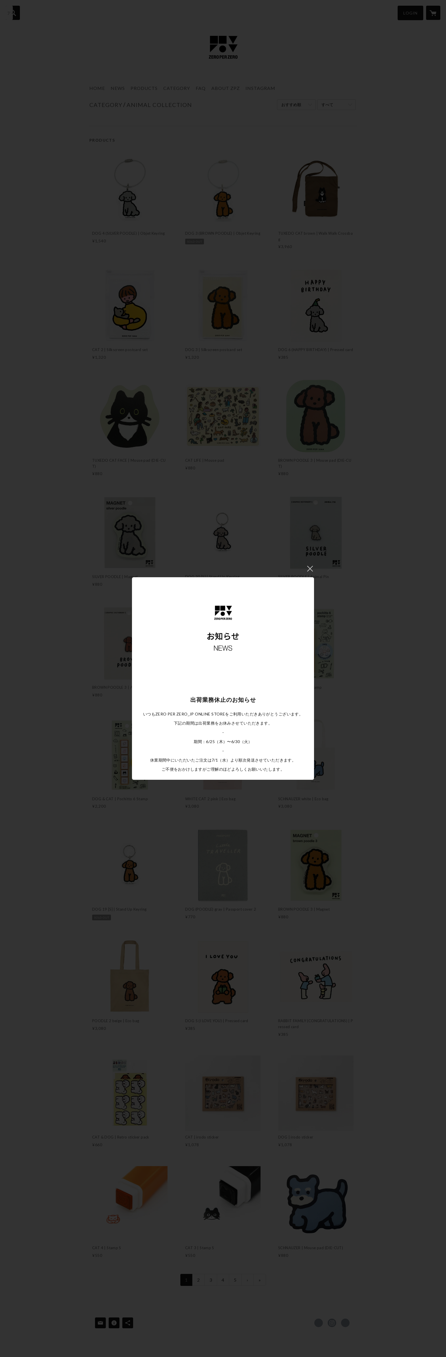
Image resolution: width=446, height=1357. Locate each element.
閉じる (310, 569)
